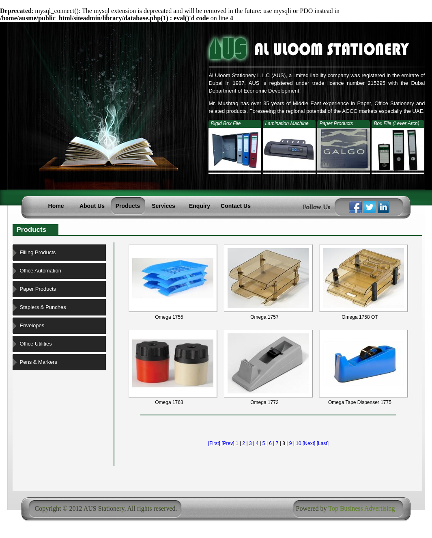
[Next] (309, 443)
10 (298, 443)
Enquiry (199, 206)
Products (128, 206)
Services (163, 206)
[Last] (323, 443)
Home (56, 206)
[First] (214, 443)
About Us (92, 206)
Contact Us (236, 206)
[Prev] (227, 443)
